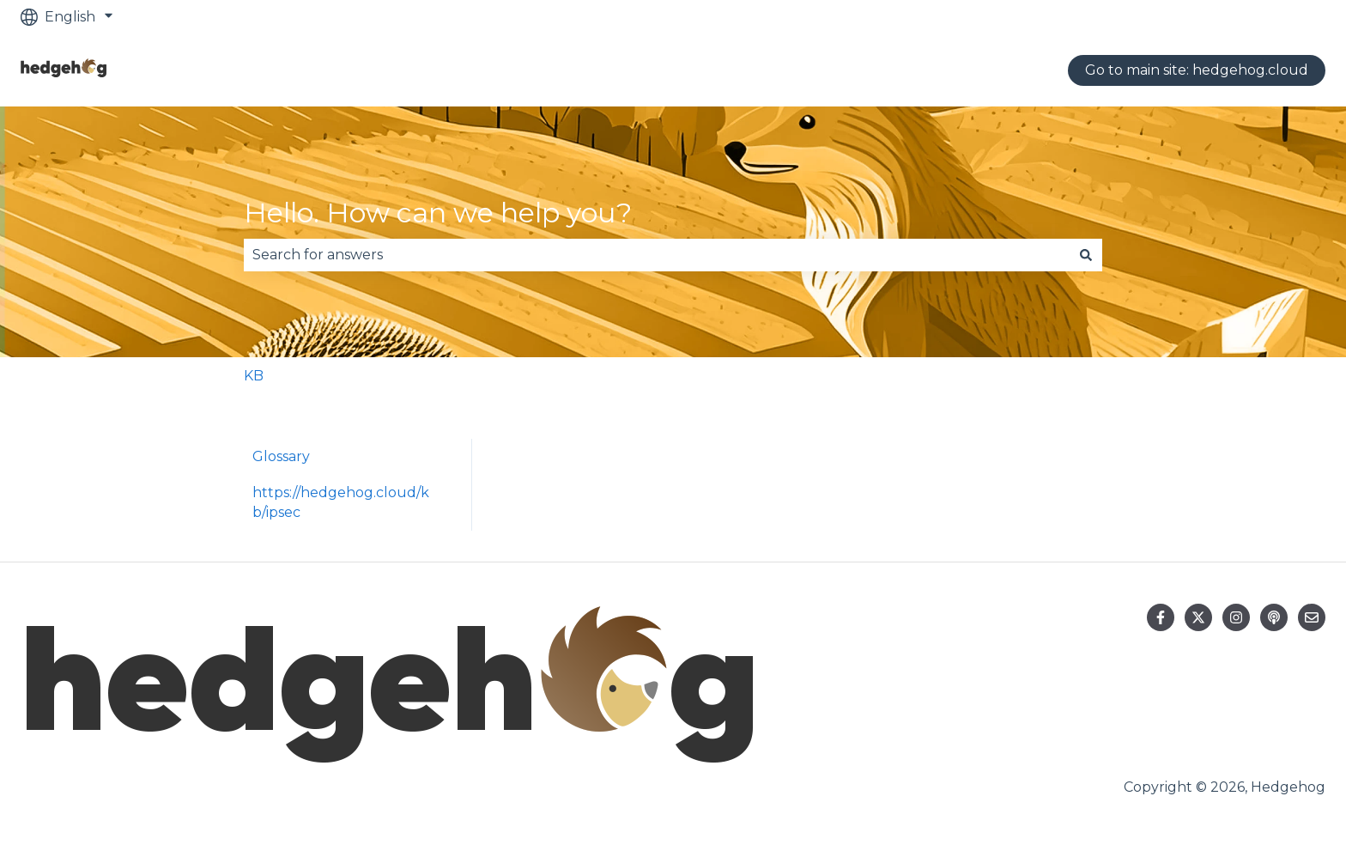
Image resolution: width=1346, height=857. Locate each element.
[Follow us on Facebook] (1160, 617)
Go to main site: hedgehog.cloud (1196, 70)
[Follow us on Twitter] (1198, 617)
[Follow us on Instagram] (1236, 617)
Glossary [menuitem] (281, 456)
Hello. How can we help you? (438, 212)
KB (254, 376)
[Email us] (1311, 617)
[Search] (1086, 255)
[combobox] (657, 255)
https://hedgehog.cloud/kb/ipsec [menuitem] (340, 502)
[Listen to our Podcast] (1274, 617)
